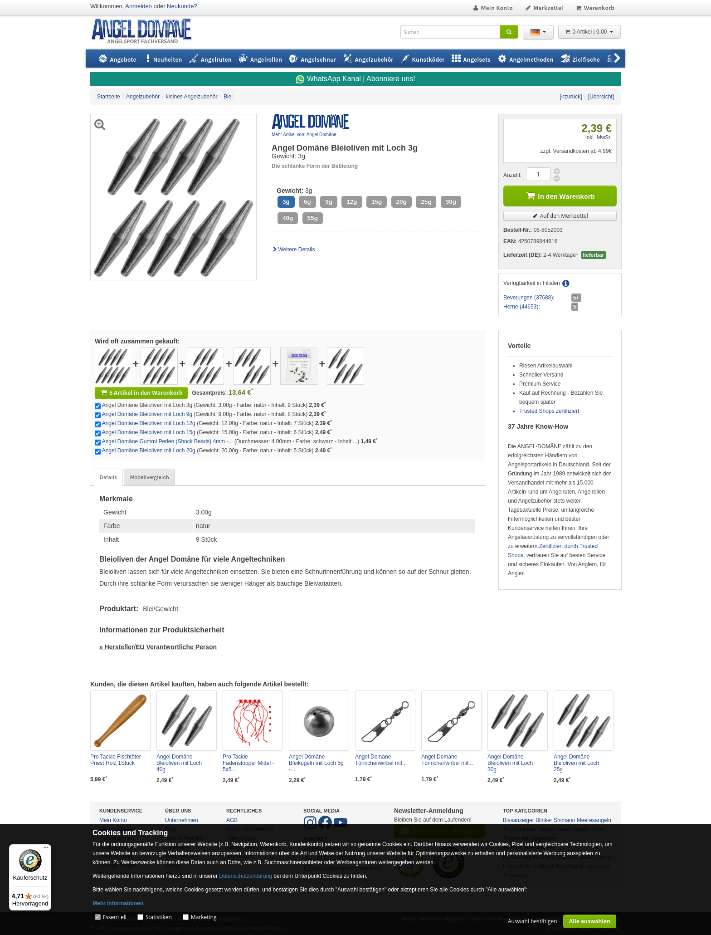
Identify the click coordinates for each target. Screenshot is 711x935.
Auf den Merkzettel (560, 216)
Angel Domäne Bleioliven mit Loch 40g (179, 763)
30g (451, 201)
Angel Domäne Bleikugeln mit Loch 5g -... (316, 763)
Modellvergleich (149, 477)
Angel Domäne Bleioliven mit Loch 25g (576, 763)
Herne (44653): (521, 307)
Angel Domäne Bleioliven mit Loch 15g (148, 432)
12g (351, 201)
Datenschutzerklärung (245, 876)
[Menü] (45, 849)
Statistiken (159, 917)
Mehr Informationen (118, 903)
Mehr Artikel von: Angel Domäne (304, 134)
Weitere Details (293, 249)
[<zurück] (571, 96)
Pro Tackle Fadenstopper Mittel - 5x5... (248, 763)
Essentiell (114, 917)
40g (287, 218)
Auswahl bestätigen (532, 921)
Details (108, 477)
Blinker (544, 820)
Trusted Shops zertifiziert (549, 411)
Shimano (564, 820)
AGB (232, 820)
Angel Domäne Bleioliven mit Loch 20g (148, 450)
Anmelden (138, 6)
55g (312, 218)
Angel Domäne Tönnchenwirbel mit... (381, 760)
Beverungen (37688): (529, 297)
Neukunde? (182, 6)
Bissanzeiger (518, 820)
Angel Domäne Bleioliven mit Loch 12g (148, 423)
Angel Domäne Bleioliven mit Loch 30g (510, 763)
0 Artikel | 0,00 (589, 32)
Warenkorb (594, 8)
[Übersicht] (601, 96)
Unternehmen (181, 820)
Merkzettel (544, 8)
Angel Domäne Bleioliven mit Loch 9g (147, 414)
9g (328, 201)
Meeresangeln (594, 820)
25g (426, 201)
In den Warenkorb (560, 195)
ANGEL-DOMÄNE (145, 31)
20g (401, 201)
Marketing (204, 917)
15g (376, 201)
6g (307, 201)
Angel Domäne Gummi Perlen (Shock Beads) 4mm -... (167, 441)
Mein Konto (492, 8)
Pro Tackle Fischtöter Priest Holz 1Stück (115, 760)
